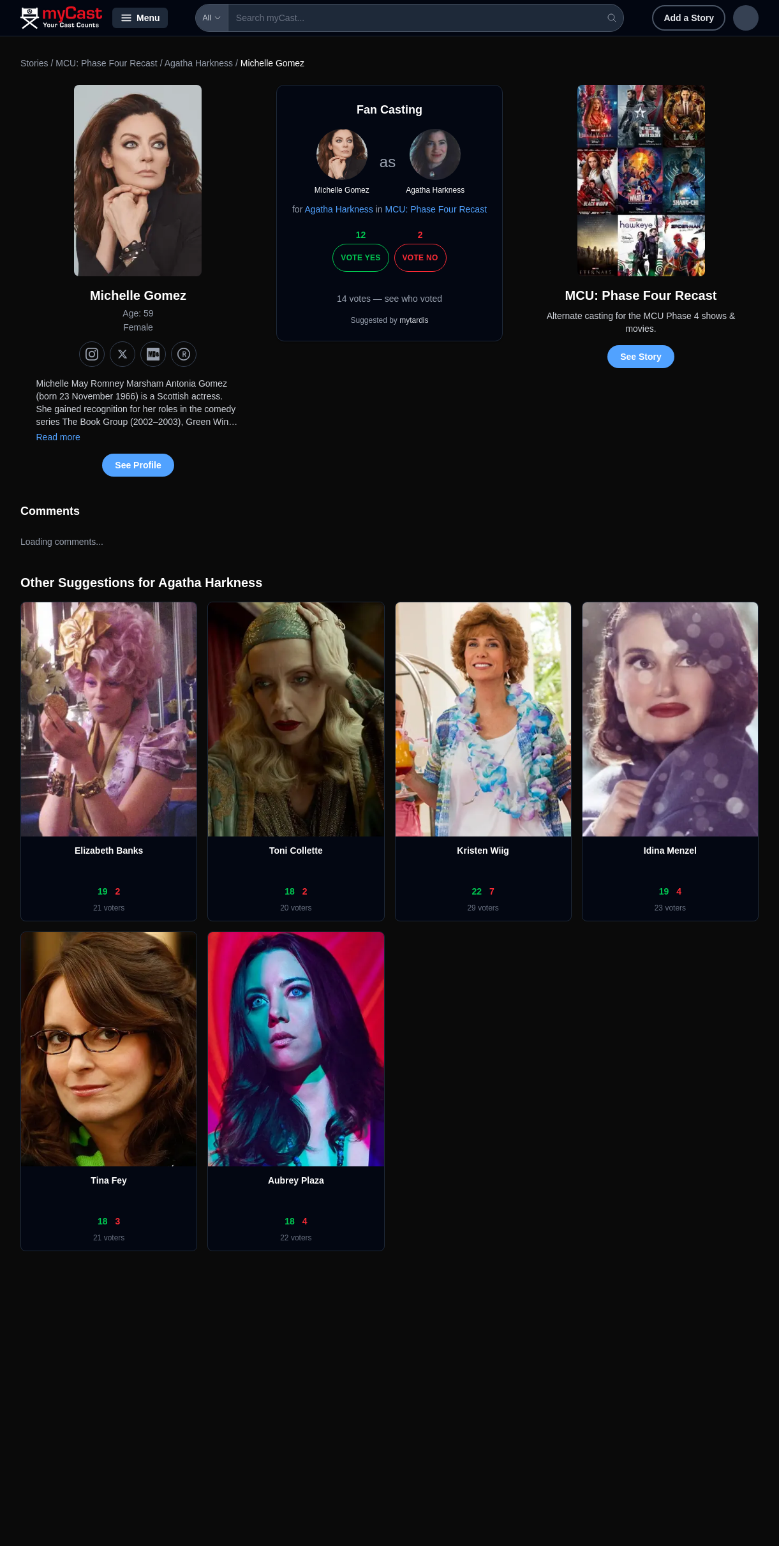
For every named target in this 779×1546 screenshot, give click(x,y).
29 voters (482, 907)
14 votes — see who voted (389, 299)
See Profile (138, 465)
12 (361, 235)
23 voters (670, 907)
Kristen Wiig (483, 850)
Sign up (732, 18)
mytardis (413, 320)
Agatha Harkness (199, 63)
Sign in (675, 18)
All (194, 17)
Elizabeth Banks (109, 850)
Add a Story (606, 18)
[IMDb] (153, 354)
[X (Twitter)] (122, 354)
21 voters (108, 907)
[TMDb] (184, 354)
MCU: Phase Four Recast (107, 63)
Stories (34, 63)
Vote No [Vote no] (420, 257)
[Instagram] (92, 354)
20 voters (295, 907)
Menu (140, 17)
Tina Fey (109, 1180)
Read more (58, 437)
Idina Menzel (670, 850)
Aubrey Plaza (296, 1180)
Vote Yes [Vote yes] (360, 257)
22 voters (295, 1237)
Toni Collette (296, 850)
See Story (641, 357)
